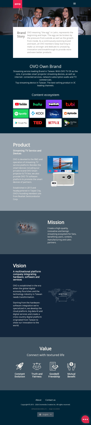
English (45, 414)
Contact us (50, 400)
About (38, 400)
